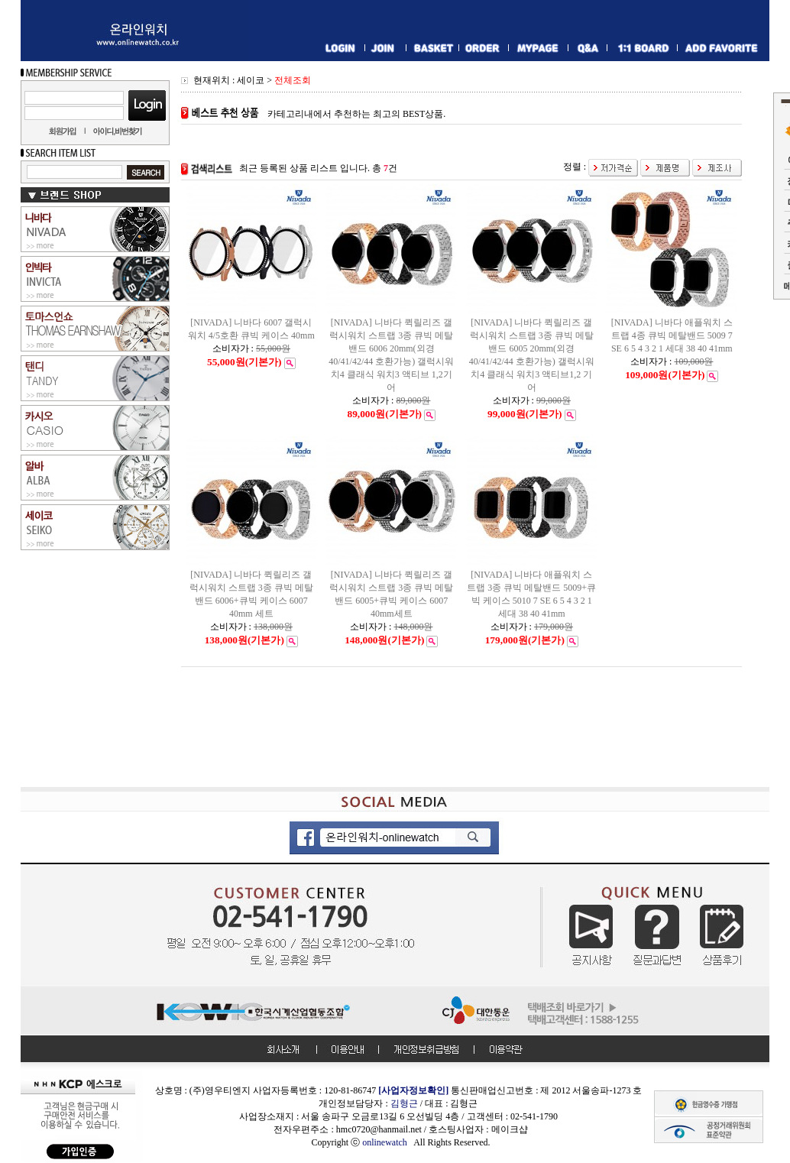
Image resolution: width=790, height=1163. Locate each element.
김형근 (404, 1103)
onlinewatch (387, 1142)
